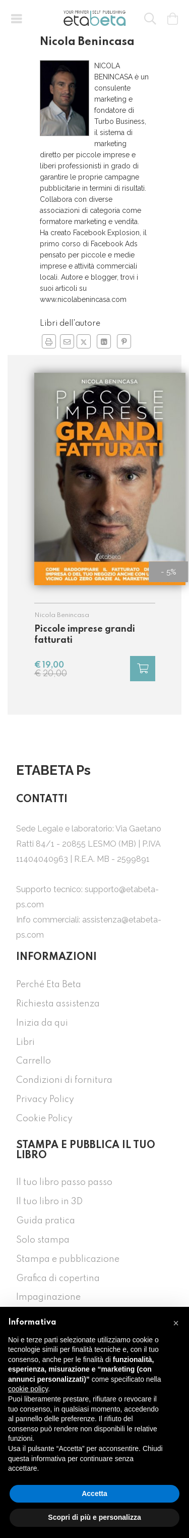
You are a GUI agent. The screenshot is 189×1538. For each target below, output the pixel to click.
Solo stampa (43, 1240)
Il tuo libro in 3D (49, 1201)
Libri (25, 1042)
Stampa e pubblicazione (67, 1259)
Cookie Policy (44, 1118)
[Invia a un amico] (67, 341)
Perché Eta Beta (48, 984)
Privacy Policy (45, 1099)
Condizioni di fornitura (64, 1080)
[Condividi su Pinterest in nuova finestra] (124, 341)
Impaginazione (48, 1297)
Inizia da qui (42, 1023)
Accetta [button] (94, 1493)
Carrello (33, 1061)
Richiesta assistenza (58, 1003)
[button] (16, 18)
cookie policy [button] (28, 1389)
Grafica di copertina (58, 1278)
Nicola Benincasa (61, 615)
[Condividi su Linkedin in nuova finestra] (104, 341)
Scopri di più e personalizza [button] (94, 1517)
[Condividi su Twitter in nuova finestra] (84, 341)
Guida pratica (45, 1220)
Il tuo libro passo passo (64, 1182)
